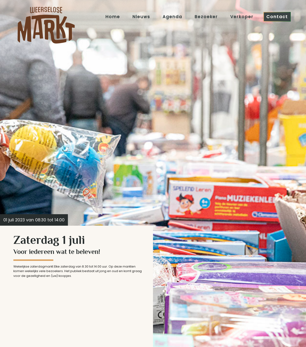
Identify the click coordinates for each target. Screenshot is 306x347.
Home (112, 16)
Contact (277, 16)
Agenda (172, 16)
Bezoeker (206, 16)
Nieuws (141, 16)
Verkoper (241, 16)
